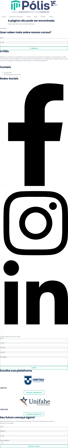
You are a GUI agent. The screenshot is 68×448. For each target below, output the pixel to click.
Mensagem (3, 357)
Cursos (4, 17)
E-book (29, 17)
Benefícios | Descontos (16, 17)
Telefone (2, 347)
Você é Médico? (5, 440)
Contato (42, 17)
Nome (2, 37)
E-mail (2, 42)
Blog (35, 17)
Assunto (2, 352)
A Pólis (51, 17)
